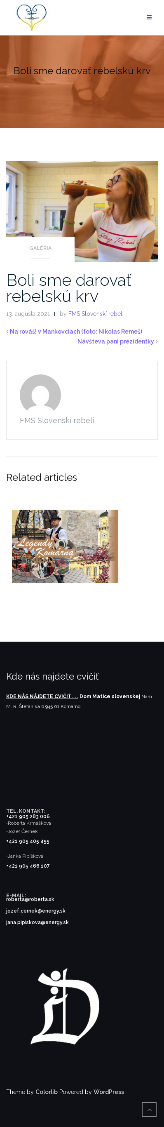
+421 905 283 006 (28, 816)
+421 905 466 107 (28, 866)
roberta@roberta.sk (30, 899)
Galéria (40, 248)
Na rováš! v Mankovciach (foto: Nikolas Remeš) (76, 331)
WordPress (109, 1092)
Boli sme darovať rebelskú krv (68, 288)
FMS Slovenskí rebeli (96, 314)
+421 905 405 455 (27, 841)
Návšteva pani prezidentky (115, 341)
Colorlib (46, 1092)
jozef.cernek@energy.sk (36, 911)
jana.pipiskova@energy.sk (37, 922)
